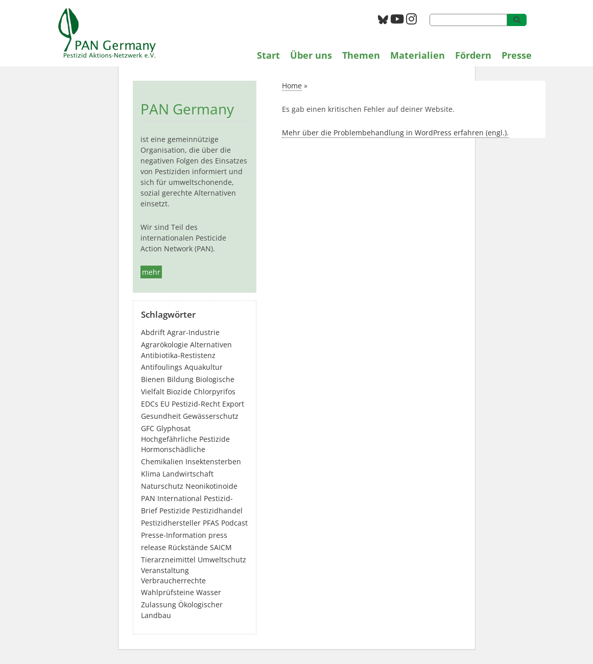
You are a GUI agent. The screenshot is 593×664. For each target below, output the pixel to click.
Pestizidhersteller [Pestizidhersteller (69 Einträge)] (171, 523)
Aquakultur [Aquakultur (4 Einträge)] (203, 367)
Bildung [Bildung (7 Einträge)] (180, 379)
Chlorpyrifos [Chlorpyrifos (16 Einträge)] (214, 391)
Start (268, 55)
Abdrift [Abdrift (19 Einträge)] (153, 332)
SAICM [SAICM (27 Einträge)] (221, 547)
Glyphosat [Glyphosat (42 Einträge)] (173, 428)
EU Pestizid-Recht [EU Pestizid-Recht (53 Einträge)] (190, 404)
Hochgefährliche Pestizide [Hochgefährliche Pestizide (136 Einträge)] (185, 439)
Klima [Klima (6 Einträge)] (150, 474)
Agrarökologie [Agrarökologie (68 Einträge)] (164, 344)
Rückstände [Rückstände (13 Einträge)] (188, 547)
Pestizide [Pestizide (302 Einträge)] (174, 510)
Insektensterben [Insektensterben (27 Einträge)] (213, 461)
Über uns (311, 55)
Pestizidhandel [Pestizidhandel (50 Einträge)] (217, 510)
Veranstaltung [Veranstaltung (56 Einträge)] (165, 570)
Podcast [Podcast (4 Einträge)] (234, 523)
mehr (151, 272)
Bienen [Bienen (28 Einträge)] (153, 379)
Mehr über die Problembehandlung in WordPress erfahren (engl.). (395, 132)
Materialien (417, 55)
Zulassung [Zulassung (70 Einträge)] (158, 604)
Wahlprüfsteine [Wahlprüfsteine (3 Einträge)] (167, 592)
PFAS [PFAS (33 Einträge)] (211, 523)
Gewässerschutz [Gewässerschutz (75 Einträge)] (211, 416)
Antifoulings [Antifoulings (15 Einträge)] (161, 367)
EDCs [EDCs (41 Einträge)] (149, 404)
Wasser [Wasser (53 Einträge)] (208, 592)
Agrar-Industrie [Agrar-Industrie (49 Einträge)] (193, 332)
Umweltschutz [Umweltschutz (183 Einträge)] (222, 559)
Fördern (473, 55)
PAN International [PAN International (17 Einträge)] (171, 498)
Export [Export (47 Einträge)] (233, 404)
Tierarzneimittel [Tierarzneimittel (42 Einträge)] (168, 559)
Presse (517, 55)
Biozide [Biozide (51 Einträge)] (179, 391)
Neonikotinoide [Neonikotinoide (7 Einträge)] (211, 486)
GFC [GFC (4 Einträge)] (147, 428)
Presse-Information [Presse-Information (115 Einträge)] (173, 535)
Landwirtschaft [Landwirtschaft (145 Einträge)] (188, 474)
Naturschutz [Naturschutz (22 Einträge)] (162, 486)
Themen (361, 55)
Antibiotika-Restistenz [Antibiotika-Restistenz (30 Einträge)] (178, 355)
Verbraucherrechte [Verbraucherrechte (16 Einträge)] (173, 580)
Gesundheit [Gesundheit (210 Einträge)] (161, 416)
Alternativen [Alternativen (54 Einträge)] (211, 344)
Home (292, 85)
